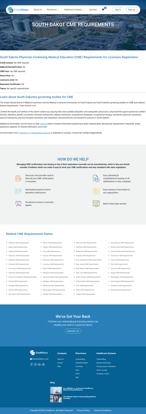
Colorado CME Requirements (18, 264)
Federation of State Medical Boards (34, 133)
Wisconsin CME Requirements (19, 294)
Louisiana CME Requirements (53, 264)
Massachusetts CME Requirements (55, 277)
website (43, 124)
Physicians (53, 9)
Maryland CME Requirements (53, 273)
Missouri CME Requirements (86, 243)
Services (93, 9)
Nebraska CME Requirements (86, 251)
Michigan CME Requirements (53, 281)
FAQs (59, 366)
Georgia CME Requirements (18, 286)
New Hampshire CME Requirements (89, 260)
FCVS (77, 374)
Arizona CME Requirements (18, 251)
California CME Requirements (18, 260)
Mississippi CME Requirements (54, 290)
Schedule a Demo (102, 374)
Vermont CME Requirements (121, 268)
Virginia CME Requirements (120, 273)
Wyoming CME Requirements (121, 290)
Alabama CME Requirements (18, 243)
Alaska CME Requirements (17, 247)
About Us (38, 9)
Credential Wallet (81, 363)
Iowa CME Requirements (51, 251)
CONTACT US (73, 331)
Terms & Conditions (102, 410)
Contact (60, 363)
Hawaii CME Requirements (17, 290)
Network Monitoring (103, 363)
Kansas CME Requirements (52, 256)
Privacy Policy (83, 410)
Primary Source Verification (106, 366)
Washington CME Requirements (122, 277)
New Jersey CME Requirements (87, 264)
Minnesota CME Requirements (53, 286)
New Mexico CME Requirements (87, 268)
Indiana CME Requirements (52, 247)
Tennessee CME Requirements (122, 256)
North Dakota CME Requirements (88, 281)
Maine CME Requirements (52, 268)
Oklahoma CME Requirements (121, 286)
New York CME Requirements (86, 273)
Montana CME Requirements (86, 247)
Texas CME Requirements (120, 260)
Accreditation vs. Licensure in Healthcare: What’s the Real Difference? (78, 389)
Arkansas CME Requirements (18, 256)
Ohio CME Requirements (84, 286)
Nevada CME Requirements (86, 256)
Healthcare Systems (74, 9)
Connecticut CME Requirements (19, 268)
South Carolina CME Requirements (123, 251)
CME (77, 377)
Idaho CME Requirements (85, 290)
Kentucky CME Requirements (53, 260)
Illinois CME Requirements (52, 243)
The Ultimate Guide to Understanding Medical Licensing (79, 397)
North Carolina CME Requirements (88, 277)
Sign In (118, 9)
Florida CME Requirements (17, 281)
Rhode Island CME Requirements (122, 247)
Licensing (78, 366)
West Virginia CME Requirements (122, 281)
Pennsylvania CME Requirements (122, 243)
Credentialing (80, 359)
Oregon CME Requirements (85, 294)
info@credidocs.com (40, 359)
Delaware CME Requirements (18, 273)
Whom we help (101, 370)
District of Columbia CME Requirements (22, 277)
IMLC (77, 370)
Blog (52, 382)
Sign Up (131, 9)
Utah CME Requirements (119, 264)
